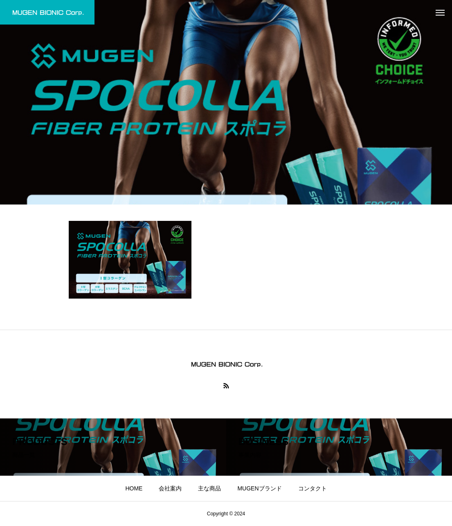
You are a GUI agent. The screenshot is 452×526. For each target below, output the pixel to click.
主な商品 (209, 488)
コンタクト (312, 488)
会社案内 (170, 488)
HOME (133, 488)
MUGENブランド (259, 488)
